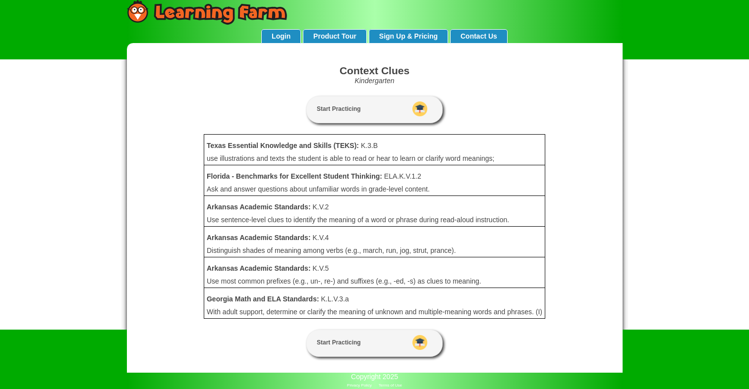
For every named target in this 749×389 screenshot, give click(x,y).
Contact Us (479, 36)
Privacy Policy (359, 385)
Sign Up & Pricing (408, 36)
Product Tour (334, 36)
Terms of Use (390, 385)
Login (281, 36)
